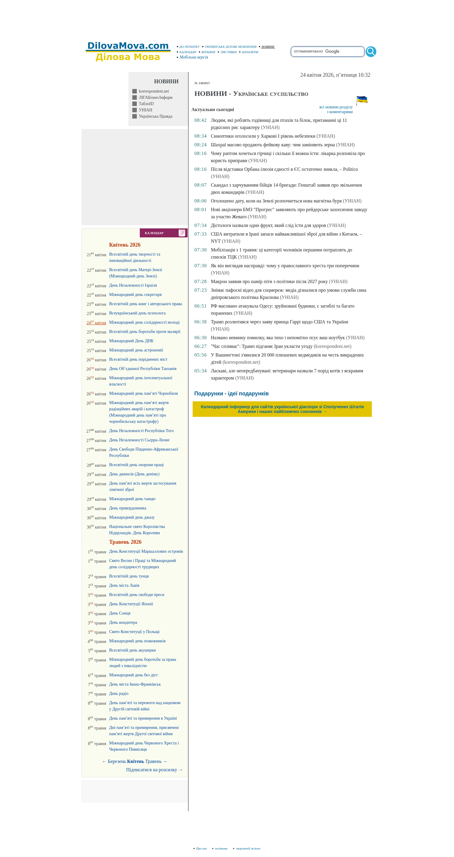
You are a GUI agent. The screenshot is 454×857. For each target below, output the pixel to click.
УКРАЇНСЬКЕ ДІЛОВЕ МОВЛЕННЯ (229, 46)
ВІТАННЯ (207, 52)
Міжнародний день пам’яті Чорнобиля (143, 393)
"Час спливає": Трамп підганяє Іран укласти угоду (262, 346)
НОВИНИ (266, 46)
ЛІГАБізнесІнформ (154, 97)
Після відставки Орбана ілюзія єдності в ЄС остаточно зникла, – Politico (284, 169)
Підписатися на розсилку (154, 769)
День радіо (118, 693)
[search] (327, 52)
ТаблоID (145, 104)
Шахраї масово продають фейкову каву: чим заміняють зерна (273, 144)
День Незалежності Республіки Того (141, 430)
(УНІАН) (270, 127)
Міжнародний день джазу (131, 517)
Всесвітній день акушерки (132, 650)
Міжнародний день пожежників (137, 641)
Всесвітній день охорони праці (136, 465)
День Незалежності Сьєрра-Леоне (139, 440)
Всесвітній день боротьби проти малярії (144, 331)
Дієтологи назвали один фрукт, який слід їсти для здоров (268, 225)
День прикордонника (127, 508)
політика (220, 848)
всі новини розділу (336, 107)
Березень (117, 761)
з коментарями (340, 112)
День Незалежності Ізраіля (133, 285)
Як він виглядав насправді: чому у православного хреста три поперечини (285, 265)
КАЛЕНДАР (186, 52)
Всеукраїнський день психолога (137, 313)
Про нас (200, 848)
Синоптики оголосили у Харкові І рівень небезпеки (263, 136)
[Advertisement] (227, 18)
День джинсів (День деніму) (134, 474)
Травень (153, 761)
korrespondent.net (153, 91)
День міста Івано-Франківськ (135, 684)
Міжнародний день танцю (132, 499)
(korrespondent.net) (332, 346)
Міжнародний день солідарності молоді (144, 322)
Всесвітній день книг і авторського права (145, 304)
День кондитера (123, 622)
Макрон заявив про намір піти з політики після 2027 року (269, 281)
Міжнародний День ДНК (131, 341)
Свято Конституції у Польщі (134, 631)
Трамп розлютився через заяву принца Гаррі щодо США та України (279, 321)
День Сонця (119, 613)
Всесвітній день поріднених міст (138, 359)
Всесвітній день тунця (129, 576)
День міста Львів (124, 585)
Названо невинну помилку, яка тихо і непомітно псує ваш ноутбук (278, 337)
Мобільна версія (192, 57)
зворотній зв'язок (247, 848)
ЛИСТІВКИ (227, 52)
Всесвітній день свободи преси (136, 594)
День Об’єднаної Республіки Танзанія (143, 368)
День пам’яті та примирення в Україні (143, 718)
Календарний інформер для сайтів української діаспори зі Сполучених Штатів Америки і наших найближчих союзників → (282, 409)
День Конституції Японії (131, 604)
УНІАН (144, 110)
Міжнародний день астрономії (136, 350)
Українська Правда (154, 116)
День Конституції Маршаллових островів (146, 551)
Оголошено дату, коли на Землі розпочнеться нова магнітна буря (276, 200)
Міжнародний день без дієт (133, 675)
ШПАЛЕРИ (249, 52)
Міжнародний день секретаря (135, 294)
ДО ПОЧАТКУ (188, 46)
